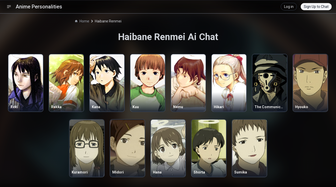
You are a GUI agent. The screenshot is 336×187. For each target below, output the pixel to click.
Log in (289, 7)
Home (82, 21)
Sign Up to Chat (316, 7)
